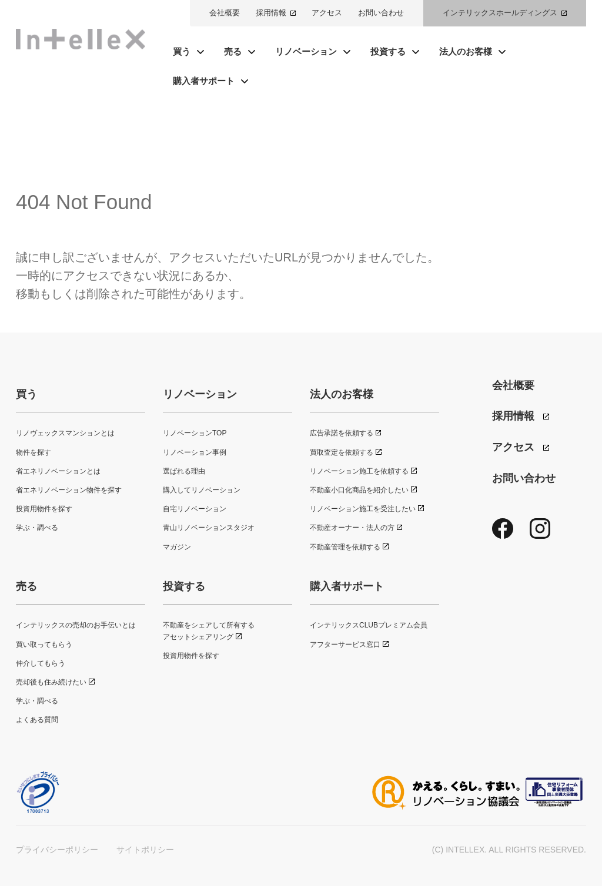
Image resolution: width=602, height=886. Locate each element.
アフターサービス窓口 (345, 644)
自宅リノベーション (194, 509)
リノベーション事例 (194, 452)
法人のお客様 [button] (465, 51)
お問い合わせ (381, 12)
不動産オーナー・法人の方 (352, 527)
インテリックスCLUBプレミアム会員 (368, 625)
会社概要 (224, 12)
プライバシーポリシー (57, 849)
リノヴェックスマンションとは (65, 433)
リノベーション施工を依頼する (359, 471)
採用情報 (271, 12)
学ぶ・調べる (37, 527)
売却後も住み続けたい (51, 682)
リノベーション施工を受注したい (363, 509)
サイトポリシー (145, 849)
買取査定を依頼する (341, 452)
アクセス (327, 12)
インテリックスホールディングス (500, 12)
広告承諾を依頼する (341, 433)
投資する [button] (388, 51)
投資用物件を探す (44, 509)
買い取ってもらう (44, 644)
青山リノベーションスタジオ (209, 527)
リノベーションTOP (194, 433)
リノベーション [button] (306, 51)
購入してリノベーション (201, 490)
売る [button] (233, 51)
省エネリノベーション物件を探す (69, 490)
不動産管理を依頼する (345, 547)
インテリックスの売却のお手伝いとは (76, 625)
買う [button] (181, 51)
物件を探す (33, 452)
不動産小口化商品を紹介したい (359, 490)
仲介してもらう (40, 663)
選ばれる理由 (184, 471)
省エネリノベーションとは (58, 471)
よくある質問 (37, 720)
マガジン (177, 547)
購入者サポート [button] (204, 81)
